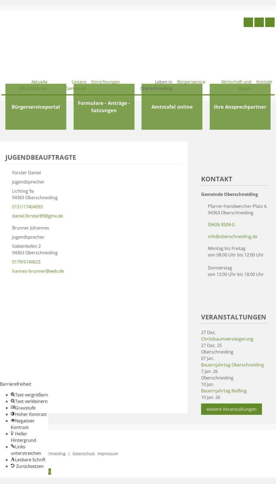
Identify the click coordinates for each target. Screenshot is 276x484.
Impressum (108, 453)
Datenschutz (84, 453)
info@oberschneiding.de (232, 236)
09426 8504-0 (221, 225)
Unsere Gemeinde (76, 85)
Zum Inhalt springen (20, 481)
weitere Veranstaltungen (231, 409)
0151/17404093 (27, 207)
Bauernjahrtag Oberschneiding (232, 365)
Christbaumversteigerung (227, 339)
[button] (29, 395)
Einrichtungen (105, 82)
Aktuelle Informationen (32, 85)
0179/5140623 (26, 262)
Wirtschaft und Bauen (236, 85)
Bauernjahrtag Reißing (224, 391)
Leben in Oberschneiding (156, 85)
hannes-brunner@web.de (38, 271)
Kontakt (264, 82)
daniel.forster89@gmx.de (37, 216)
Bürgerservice (191, 82)
